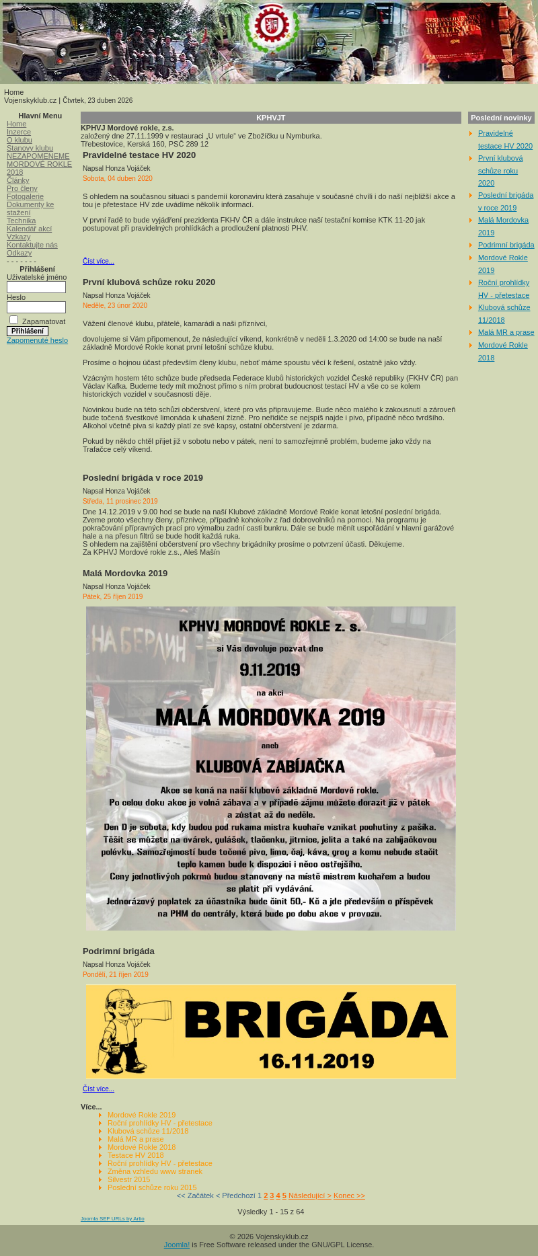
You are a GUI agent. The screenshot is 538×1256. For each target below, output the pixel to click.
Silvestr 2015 (129, 1179)
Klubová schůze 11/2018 (148, 1131)
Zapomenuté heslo (37, 340)
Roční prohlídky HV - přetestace (160, 1123)
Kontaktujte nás (32, 245)
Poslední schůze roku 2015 (152, 1187)
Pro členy (22, 188)
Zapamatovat (43, 321)
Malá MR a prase (136, 1139)
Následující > (310, 1195)
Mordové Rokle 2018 (142, 1147)
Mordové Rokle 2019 (142, 1115)
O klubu (19, 140)
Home (16, 124)
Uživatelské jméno (37, 277)
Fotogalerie (25, 196)
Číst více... (98, 261)
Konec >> (349, 1195)
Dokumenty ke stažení (30, 208)
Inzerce (19, 132)
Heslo (16, 297)
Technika (21, 221)
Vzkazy (18, 237)
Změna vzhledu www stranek (155, 1171)
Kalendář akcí (29, 229)
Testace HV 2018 (136, 1155)
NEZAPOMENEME (38, 156)
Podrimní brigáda (506, 245)
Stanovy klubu (30, 148)
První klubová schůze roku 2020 (500, 170)
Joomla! (177, 1245)
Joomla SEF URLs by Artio (113, 1219)
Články (18, 180)
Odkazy (19, 253)
